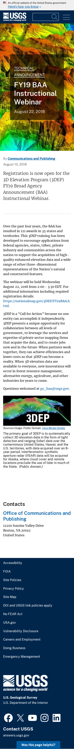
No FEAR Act (12, 614)
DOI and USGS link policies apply (27, 605)
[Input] (46, 17)
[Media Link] (37, 411)
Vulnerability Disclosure (20, 631)
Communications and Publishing (31, 159)
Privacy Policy (13, 588)
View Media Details (53, 428)
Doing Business (14, 648)
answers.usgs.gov (16, 735)
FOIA (7, 571)
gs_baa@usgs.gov (54, 389)
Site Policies (12, 580)
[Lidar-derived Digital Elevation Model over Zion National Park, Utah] (37, 87)
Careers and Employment (21, 639)
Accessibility (12, 563)
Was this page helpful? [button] (38, 745)
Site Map (9, 597)
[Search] (55, 17)
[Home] (14, 20)
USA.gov (9, 622)
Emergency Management (21, 656)
